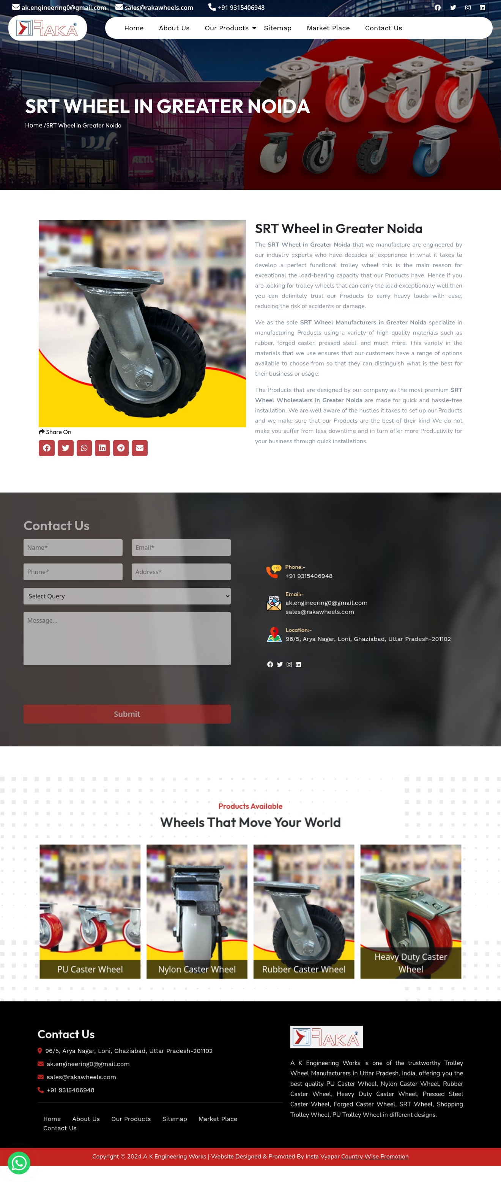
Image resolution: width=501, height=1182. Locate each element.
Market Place (328, 28)
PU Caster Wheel (64, 1012)
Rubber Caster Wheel (312, 1012)
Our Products (227, 28)
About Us (174, 28)
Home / (35, 125)
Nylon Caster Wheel (188, 1012)
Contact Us (383, 28)
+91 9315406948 (236, 7)
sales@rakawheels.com (154, 7)
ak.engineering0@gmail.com (59, 7)
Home (133, 28)
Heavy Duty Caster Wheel (436, 1005)
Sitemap (277, 28)
